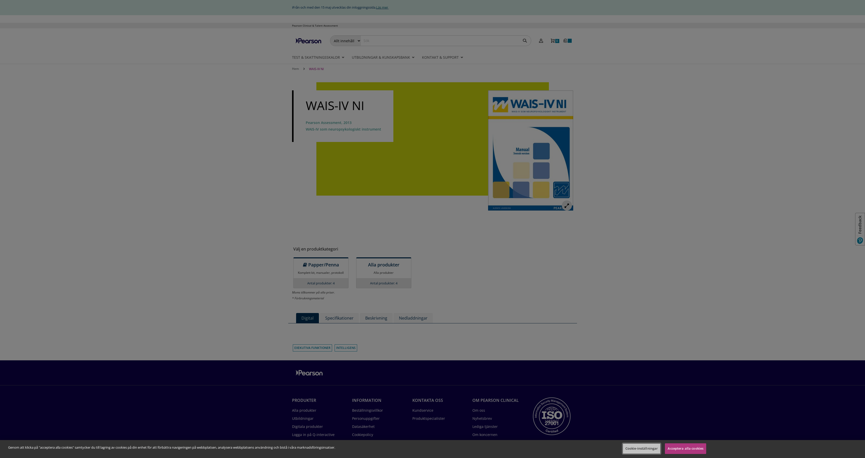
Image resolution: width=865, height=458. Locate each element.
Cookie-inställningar (641, 448)
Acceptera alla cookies (685, 448)
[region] (432, 449)
